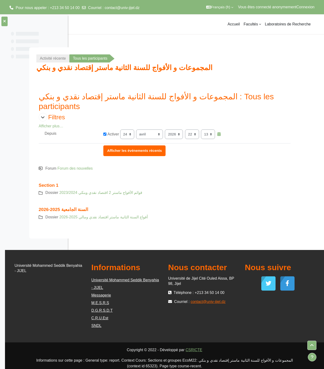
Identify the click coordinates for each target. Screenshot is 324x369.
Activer (149, 134)
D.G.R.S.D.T (151, 310)
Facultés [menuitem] (251, 24)
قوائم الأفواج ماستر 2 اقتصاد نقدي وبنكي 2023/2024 (143, 193)
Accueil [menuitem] (234, 24)
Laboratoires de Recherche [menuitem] (288, 24)
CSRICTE (227, 350)
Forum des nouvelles (117, 168)
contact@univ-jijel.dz (122, 8)
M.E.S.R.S (150, 303)
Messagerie (151, 295)
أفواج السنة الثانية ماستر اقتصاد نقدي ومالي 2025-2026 (146, 217)
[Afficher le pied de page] (312, 357)
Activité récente (95, 58)
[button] (219, 7)
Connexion (305, 7)
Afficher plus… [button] (93, 126)
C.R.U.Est (149, 318)
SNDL (146, 326)
